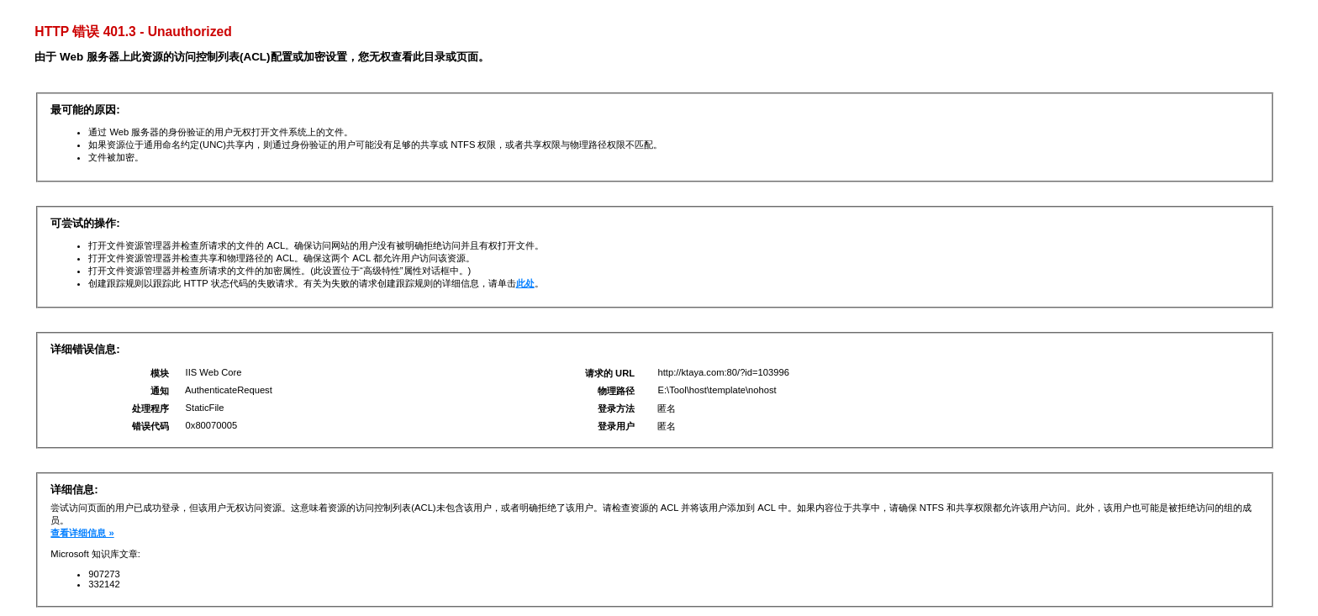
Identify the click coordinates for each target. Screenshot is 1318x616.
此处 (525, 283)
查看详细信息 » (81, 533)
